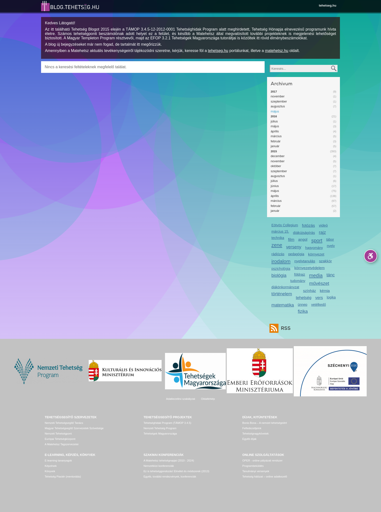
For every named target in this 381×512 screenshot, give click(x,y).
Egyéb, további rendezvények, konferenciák (170, 476)
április (275, 131)
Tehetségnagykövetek (255, 433)
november (278, 96)
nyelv (331, 246)
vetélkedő (318, 305)
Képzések (51, 465)
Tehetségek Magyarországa (160, 433)
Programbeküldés (253, 465)
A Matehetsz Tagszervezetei (61, 444)
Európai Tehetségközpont (60, 438)
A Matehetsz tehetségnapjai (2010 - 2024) (169, 460)
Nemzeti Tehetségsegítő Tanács (64, 422)
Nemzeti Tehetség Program (160, 428)
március (276, 136)
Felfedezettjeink (251, 428)
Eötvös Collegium (284, 225)
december (278, 156)
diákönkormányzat (285, 287)
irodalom (281, 261)
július (274, 121)
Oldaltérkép (208, 398)
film (291, 239)
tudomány (297, 281)
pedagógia (296, 254)
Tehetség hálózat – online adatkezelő (264, 476)
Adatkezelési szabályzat (180, 398)
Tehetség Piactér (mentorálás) (63, 476)
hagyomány (314, 248)
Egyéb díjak (249, 438)
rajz (322, 232)
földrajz (299, 274)
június (275, 186)
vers (319, 297)
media (316, 275)
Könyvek (50, 471)
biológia (278, 275)
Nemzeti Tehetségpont (58, 433)
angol (302, 239)
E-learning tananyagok (58, 460)
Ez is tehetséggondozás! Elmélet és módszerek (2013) (176, 471)
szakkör (325, 261)
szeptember (279, 101)
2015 (274, 151)
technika (277, 238)
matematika (282, 305)
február (276, 141)
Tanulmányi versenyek (255, 471)
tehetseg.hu (327, 5)
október (276, 166)
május (275, 111)
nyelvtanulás (304, 261)
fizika (303, 311)
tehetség (304, 297)
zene (276, 245)
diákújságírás (304, 232)
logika (331, 297)
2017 (274, 91)
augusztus (278, 106)
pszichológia (280, 269)
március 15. (280, 231)
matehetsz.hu (276, 51)
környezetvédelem (309, 268)
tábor (330, 239)
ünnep (302, 305)
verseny (293, 247)
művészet (319, 283)
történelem (281, 293)
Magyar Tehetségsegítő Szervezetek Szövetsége (74, 428)
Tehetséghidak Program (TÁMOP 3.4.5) (167, 422)
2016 (274, 116)
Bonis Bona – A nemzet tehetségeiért (264, 422)
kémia (325, 291)
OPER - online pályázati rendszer (262, 460)
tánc (331, 275)
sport (316, 240)
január (275, 146)
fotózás (308, 225)
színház (309, 291)
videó (323, 225)
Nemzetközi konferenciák (159, 465)
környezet (316, 254)
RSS (284, 328)
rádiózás (277, 254)
